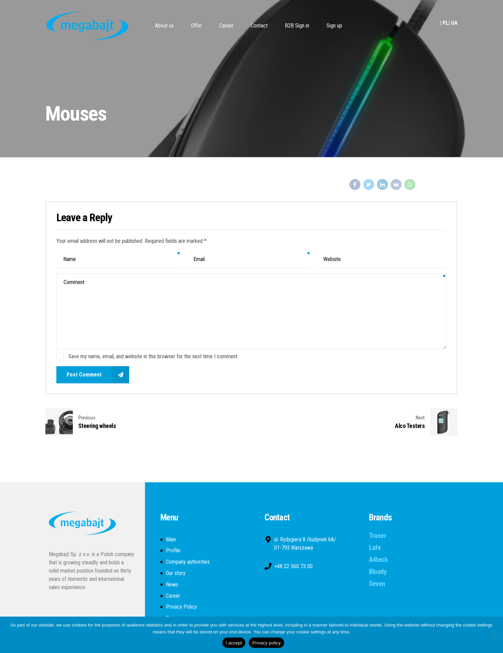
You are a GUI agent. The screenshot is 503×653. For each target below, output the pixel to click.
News (172, 584)
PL (445, 23)
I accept (234, 642)
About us (164, 25)
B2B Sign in (297, 25)
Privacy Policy (181, 607)
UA (454, 23)
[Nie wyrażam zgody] (494, 634)
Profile (173, 550)
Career (226, 25)
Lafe (375, 547)
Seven (377, 583)
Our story (176, 573)
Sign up (334, 25)
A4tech (378, 559)
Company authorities (188, 562)
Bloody (378, 571)
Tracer (377, 535)
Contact (259, 25)
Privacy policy (266, 642)
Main (171, 539)
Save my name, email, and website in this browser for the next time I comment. (153, 356)
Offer (196, 25)
